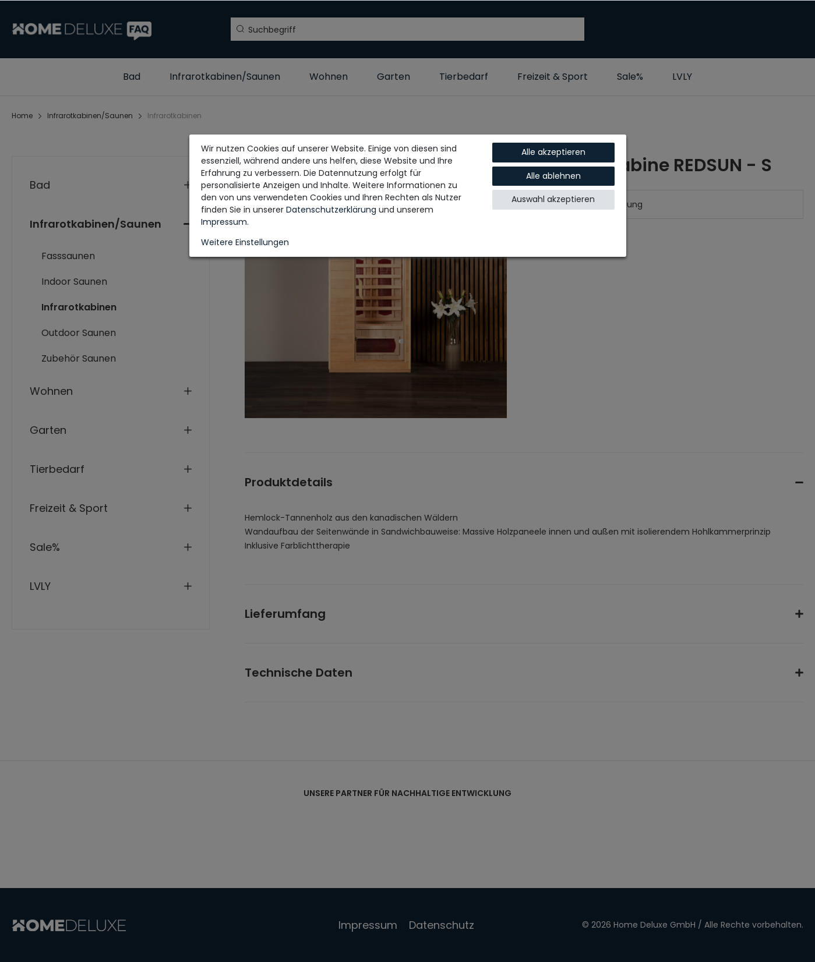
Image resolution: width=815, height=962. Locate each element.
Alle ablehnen (553, 176)
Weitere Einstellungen (245, 242)
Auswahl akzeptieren (553, 199)
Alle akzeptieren (553, 152)
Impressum (224, 222)
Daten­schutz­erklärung (331, 209)
